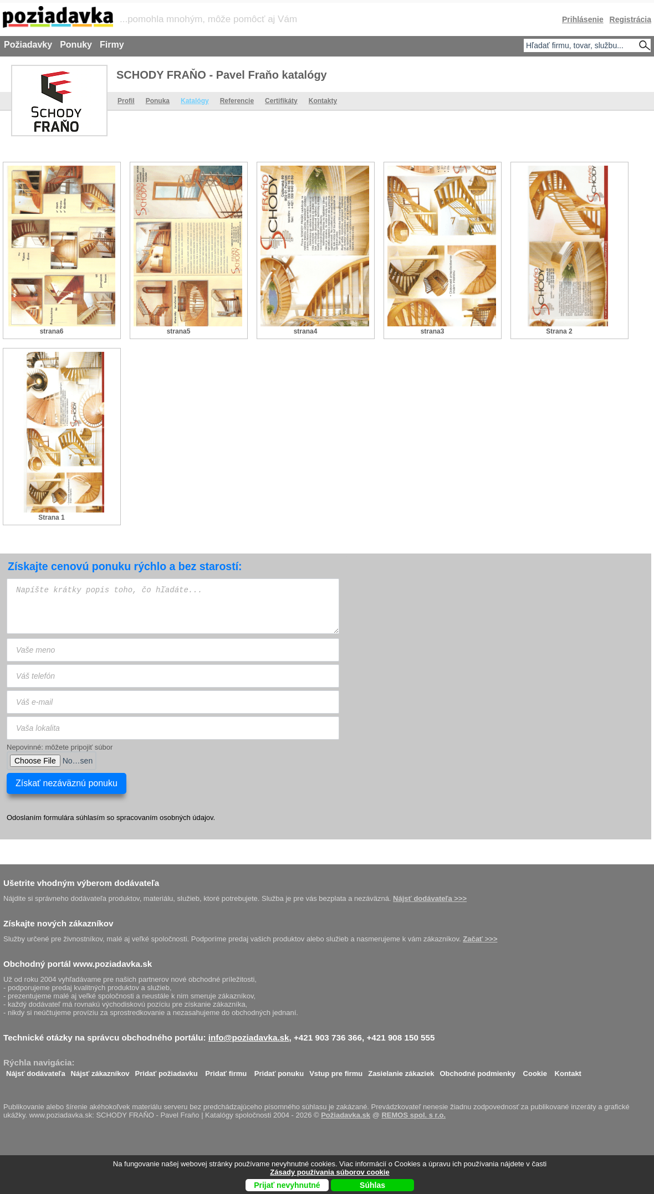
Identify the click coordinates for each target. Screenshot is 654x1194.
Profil (126, 101)
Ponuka (158, 101)
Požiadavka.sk (345, 1115)
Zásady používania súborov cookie (329, 1172)
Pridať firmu (226, 1070)
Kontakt (568, 1070)
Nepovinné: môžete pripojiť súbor (60, 747)
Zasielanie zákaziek (401, 1070)
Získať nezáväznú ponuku (66, 783)
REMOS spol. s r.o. (413, 1115)
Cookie (535, 1070)
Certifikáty (281, 101)
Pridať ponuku (279, 1070)
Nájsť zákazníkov (100, 1070)
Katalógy (195, 101)
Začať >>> (480, 939)
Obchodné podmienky (477, 1070)
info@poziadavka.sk (248, 1037)
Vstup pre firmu (335, 1070)
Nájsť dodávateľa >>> (430, 898)
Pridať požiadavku (166, 1070)
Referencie (237, 101)
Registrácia (630, 19)
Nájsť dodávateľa (35, 1070)
